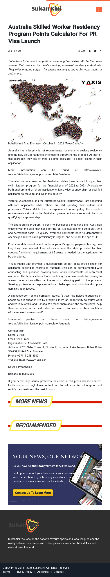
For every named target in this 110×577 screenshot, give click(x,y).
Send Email (22, 339)
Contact (59, 571)
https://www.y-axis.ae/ (32, 359)
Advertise (43, 571)
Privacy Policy (24, 571)
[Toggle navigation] (99, 9)
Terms (6, 571)
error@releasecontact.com (42, 385)
